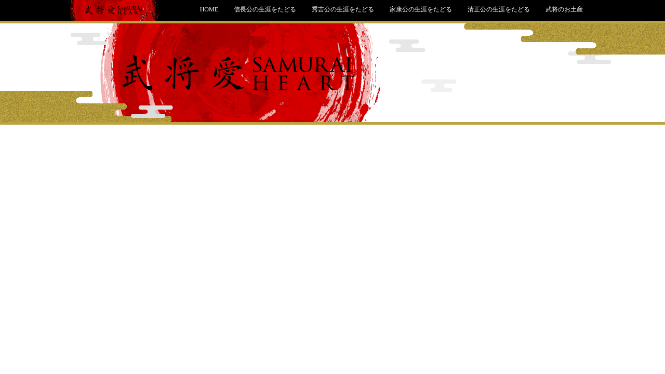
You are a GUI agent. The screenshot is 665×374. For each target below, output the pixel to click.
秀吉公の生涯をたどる (343, 9)
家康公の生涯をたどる (421, 9)
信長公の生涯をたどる (265, 9)
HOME (209, 9)
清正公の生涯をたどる (499, 9)
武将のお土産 (564, 9)
